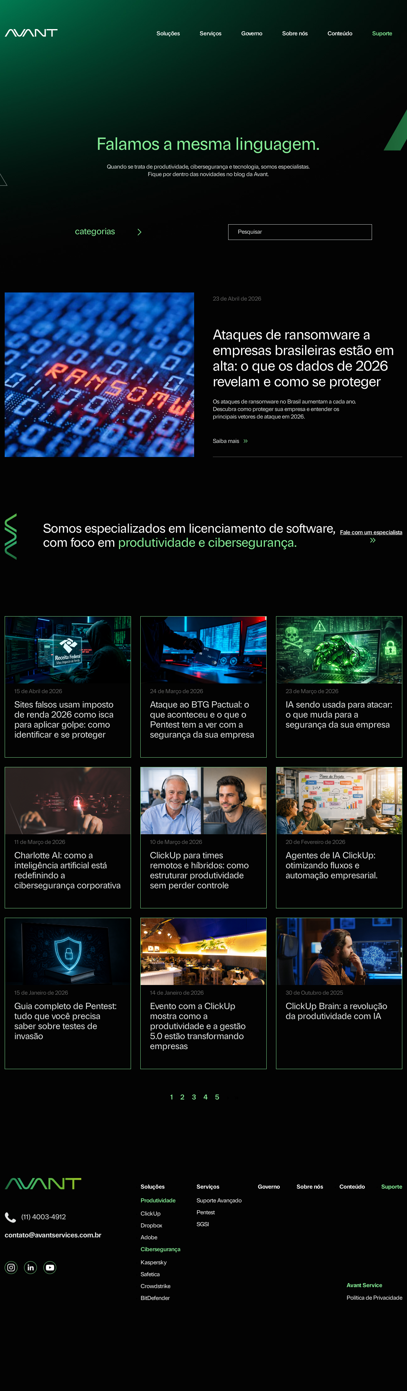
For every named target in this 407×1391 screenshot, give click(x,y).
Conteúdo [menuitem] (340, 34)
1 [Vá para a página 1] (171, 1097)
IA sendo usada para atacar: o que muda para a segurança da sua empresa (339, 715)
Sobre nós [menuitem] (295, 34)
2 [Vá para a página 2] (182, 1097)
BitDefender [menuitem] (155, 1299)
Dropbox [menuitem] (151, 1226)
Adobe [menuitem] (149, 1238)
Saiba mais (230, 441)
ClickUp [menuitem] (151, 1214)
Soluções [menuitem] (168, 34)
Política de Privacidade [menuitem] (374, 1298)
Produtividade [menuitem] (158, 1201)
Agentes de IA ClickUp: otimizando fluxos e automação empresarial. (332, 866)
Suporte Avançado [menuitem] (219, 1201)
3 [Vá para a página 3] (194, 1097)
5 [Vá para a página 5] (217, 1097)
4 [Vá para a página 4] (206, 1097)
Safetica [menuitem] (150, 1275)
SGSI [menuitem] (203, 1225)
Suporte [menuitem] (382, 34)
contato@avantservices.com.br (53, 1235)
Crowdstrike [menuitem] (155, 1287)
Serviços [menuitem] (210, 34)
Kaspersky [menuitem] (154, 1263)
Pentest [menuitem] (206, 1213)
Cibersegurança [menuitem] (160, 1250)
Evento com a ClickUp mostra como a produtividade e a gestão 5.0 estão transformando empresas (198, 1027)
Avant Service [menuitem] (364, 1286)
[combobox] (300, 232)
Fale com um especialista (371, 536)
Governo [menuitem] (251, 34)
